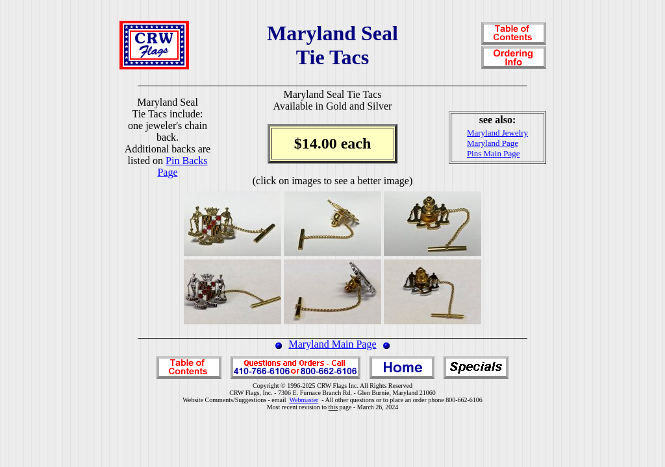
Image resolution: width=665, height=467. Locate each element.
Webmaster (303, 399)
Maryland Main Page (332, 344)
